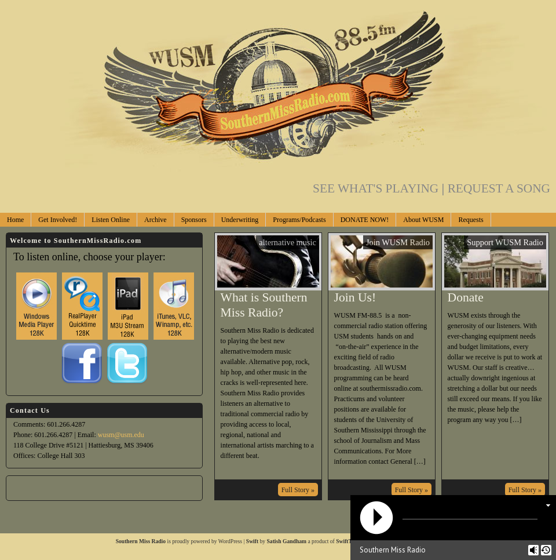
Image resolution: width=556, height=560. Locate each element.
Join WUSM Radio (398, 242)
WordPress (230, 541)
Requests (470, 220)
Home (15, 220)
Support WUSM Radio (505, 242)
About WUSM (423, 220)
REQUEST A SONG (499, 188)
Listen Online (111, 220)
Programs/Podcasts (299, 220)
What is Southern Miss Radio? (264, 304)
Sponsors (194, 220)
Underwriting (240, 220)
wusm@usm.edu (121, 435)
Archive (155, 220)
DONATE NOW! (365, 220)
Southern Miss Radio (141, 541)
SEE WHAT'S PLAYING (380, 188)
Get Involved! (57, 220)
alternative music (287, 242)
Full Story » (297, 490)
